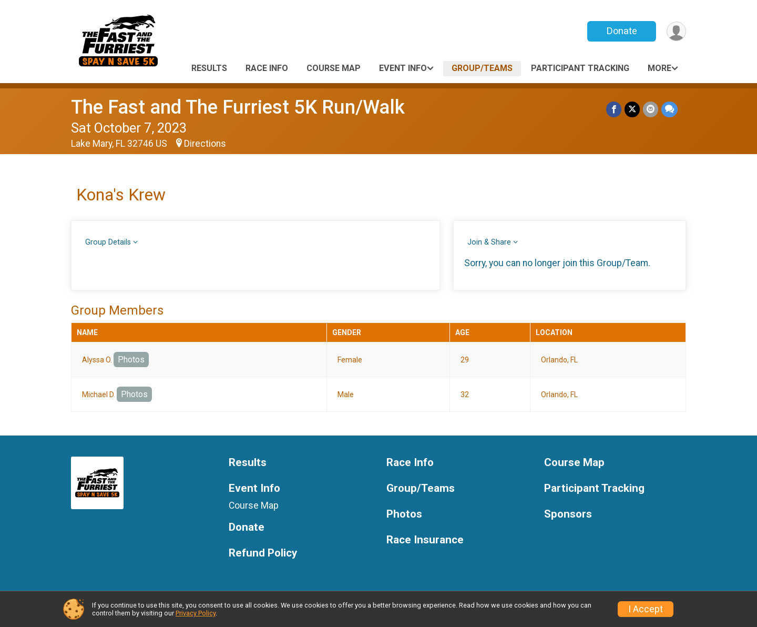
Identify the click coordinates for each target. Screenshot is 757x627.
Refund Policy (263, 553)
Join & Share (489, 242)
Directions (205, 143)
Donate (622, 30)
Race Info (266, 68)
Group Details (108, 242)
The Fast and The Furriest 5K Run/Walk (238, 107)
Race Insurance (425, 540)
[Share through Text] (669, 109)
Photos (131, 360)
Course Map (333, 68)
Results (209, 68)
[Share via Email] (650, 109)
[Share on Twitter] (632, 109)
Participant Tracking (580, 68)
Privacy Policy (196, 613)
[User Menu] (676, 31)
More (659, 68)
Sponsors (568, 514)
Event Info (403, 68)
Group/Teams (482, 68)
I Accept (645, 609)
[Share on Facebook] (613, 109)
